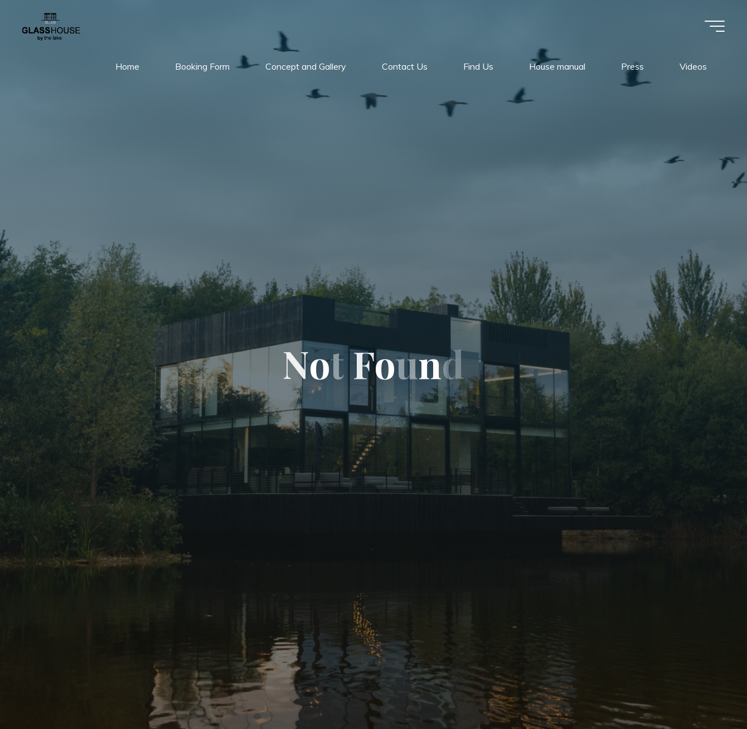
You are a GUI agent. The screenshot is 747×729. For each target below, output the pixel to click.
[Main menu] (715, 26)
